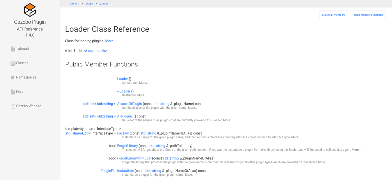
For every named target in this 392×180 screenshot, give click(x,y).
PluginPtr (108, 171)
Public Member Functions (367, 14)
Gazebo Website (25, 106)
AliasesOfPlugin (129, 104)
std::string (105, 104)
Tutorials (20, 49)
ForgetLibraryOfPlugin (134, 158)
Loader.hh (95, 50)
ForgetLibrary (127, 146)
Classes (19, 63)
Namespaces (23, 77)
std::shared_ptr (77, 133)
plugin (89, 3)
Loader (104, 3)
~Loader (123, 91)
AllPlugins (125, 116)
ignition (74, 3)
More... (110, 41)
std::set (88, 104)
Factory (123, 133)
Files (16, 92)
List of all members (333, 14)
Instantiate (125, 171)
